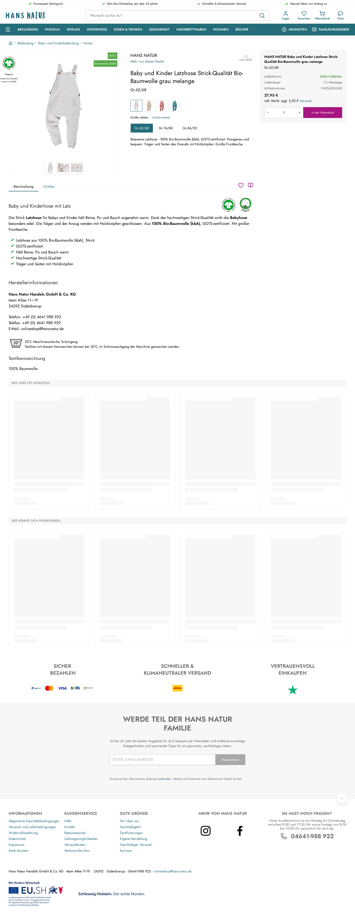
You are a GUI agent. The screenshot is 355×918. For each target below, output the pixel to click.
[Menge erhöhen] (299, 112)
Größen (49, 186)
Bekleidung (26, 43)
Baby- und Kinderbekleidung (58, 43)
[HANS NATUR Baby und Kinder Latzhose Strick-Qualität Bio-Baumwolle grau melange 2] (63, 168)
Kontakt (69, 826)
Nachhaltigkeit (130, 826)
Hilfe (67, 820)
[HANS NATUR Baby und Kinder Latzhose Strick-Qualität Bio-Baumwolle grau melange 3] (77, 168)
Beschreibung (24, 186)
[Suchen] (262, 15)
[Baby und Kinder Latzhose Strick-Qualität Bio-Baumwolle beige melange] (149, 106)
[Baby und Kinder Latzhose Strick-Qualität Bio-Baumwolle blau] (175, 106)
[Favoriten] (304, 15)
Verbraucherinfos (76, 850)
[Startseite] (11, 43)
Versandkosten (74, 844)
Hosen (88, 43)
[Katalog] (250, 185)
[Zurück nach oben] (342, 798)
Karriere (126, 850)
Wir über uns (129, 820)
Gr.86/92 (190, 128)
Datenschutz (17, 838)
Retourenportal (75, 832)
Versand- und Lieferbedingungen (32, 826)
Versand (305, 100)
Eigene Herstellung (133, 838)
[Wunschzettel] (241, 185)
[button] (285, 15)
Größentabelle (161, 117)
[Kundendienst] (341, 15)
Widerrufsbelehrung (23, 832)
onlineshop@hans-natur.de (173, 871)
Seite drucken (18, 850)
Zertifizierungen (131, 832)
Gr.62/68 (142, 128)
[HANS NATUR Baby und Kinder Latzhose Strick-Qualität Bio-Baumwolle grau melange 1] (64, 106)
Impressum (16, 844)
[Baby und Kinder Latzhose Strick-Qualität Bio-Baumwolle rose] (162, 106)
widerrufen (164, 779)
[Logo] (42, 15)
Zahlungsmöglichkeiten (81, 838)
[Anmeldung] (285, 15)
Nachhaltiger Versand (135, 844)
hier (239, 779)
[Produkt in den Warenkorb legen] (283, 112)
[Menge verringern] (268, 112)
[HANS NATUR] (245, 57)
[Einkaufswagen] (322, 15)
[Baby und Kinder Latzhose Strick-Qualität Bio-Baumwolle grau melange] (136, 106)
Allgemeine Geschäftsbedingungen (34, 820)
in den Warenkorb (322, 112)
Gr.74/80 (166, 128)
